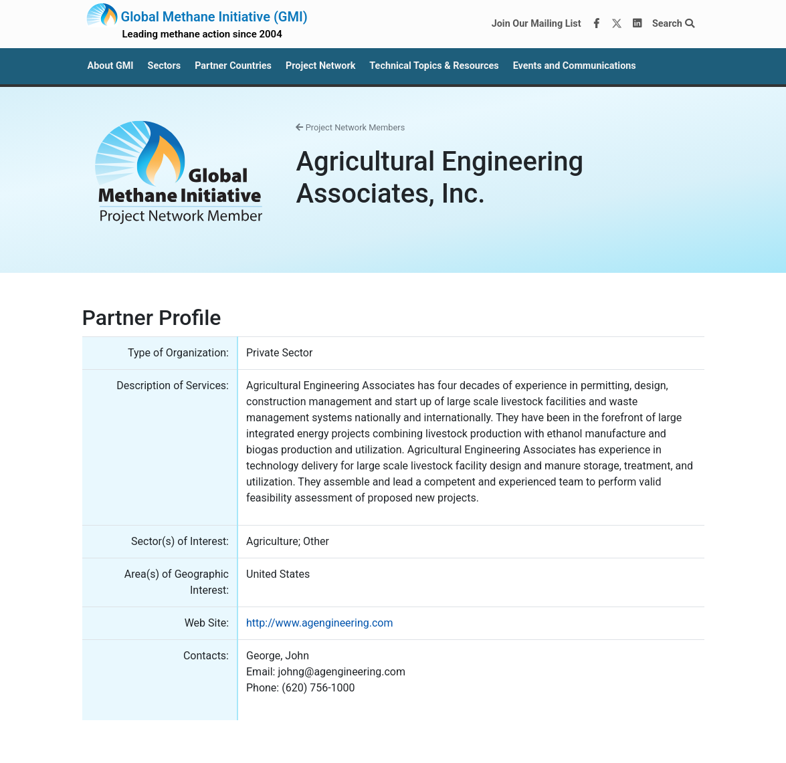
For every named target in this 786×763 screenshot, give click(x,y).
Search (673, 23)
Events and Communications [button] (574, 66)
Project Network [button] (320, 66)
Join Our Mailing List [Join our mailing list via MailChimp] (536, 23)
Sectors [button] (164, 66)
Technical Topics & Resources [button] (433, 66)
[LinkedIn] (637, 24)
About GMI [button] (111, 66)
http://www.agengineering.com (319, 623)
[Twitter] (616, 24)
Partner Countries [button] (233, 66)
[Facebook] (596, 24)
